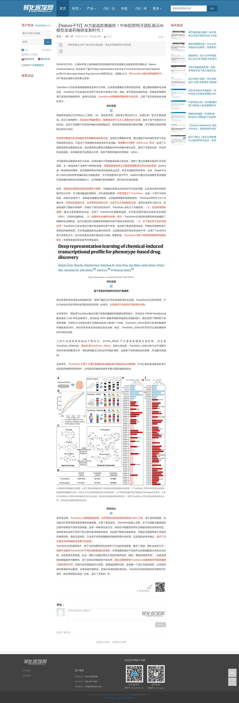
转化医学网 (136, 695)
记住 (25, 50)
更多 (157, 8)
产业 (91, 8)
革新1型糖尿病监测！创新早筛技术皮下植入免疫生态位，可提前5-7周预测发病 (202, 70)
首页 (62, 8)
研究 (76, 8)
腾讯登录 (43, 59)
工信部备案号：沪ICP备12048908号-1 (119, 698)
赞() (109, 36)
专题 (124, 8)
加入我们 (27, 675)
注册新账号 (38, 65)
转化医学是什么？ (43, 25)
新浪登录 (28, 59)
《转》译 (140, 8)
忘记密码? (46, 50)
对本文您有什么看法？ (116, 614)
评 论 (160, 624)
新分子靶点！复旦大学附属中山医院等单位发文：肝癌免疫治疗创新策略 (202, 140)
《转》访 (108, 8)
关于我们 (27, 670)
